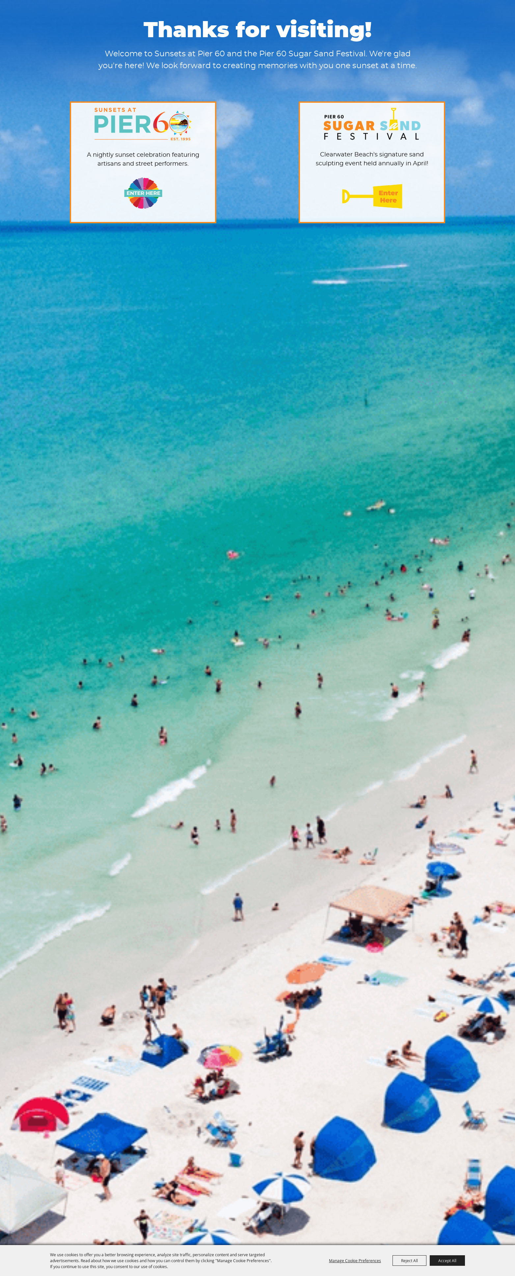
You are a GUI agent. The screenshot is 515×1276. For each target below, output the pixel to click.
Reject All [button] (409, 1260)
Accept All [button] (447, 1260)
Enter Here (143, 193)
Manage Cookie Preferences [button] (355, 1260)
